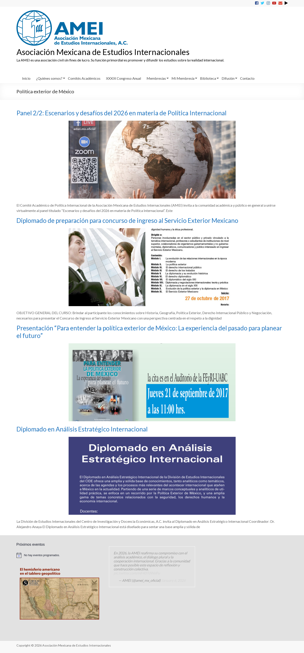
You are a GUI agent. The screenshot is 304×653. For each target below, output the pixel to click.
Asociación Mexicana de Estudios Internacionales (103, 52)
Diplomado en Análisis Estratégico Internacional (82, 429)
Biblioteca (208, 78)
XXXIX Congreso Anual (123, 78)
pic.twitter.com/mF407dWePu (137, 573)
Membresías (156, 78)
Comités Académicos (84, 78)
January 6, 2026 (173, 580)
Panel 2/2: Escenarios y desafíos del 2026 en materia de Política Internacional (121, 113)
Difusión (228, 78)
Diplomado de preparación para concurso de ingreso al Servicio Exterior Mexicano (127, 220)
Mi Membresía (182, 78)
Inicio (26, 78)
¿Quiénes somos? (49, 78)
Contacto (247, 78)
